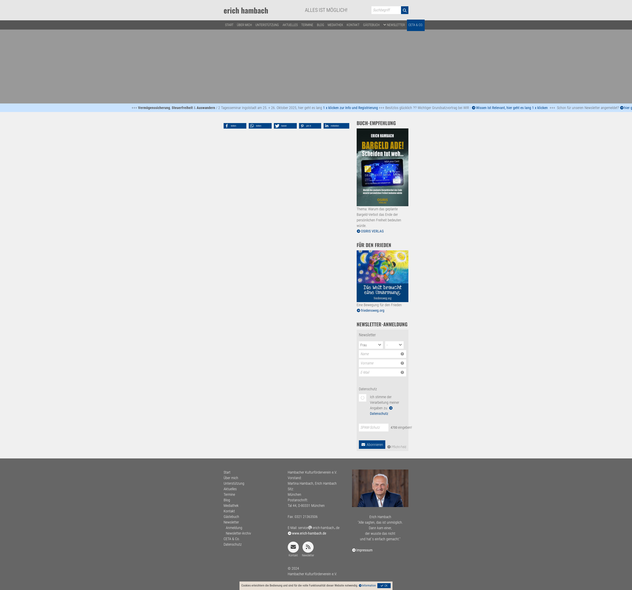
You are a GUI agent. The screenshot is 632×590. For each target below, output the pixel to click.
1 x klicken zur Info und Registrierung (352, 108)
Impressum (364, 550)
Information (369, 585)
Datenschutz (368, 389)
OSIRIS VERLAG (372, 231)
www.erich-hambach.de (309, 533)
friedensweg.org (372, 310)
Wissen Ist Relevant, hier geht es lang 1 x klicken (514, 108)
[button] (235, 126)
